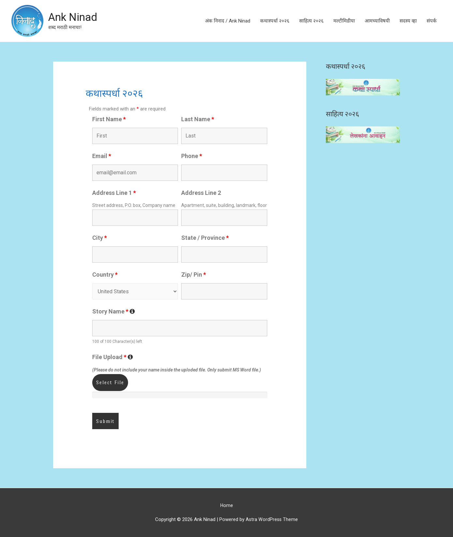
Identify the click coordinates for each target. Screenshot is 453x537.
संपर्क (432, 21)
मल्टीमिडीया (344, 21)
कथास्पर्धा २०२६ (274, 21)
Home (226, 505)
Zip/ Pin (193, 274)
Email (101, 155)
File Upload (112, 357)
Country (105, 274)
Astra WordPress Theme (272, 519)
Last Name (197, 119)
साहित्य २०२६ (311, 21)
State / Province (205, 237)
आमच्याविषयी (377, 21)
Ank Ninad (74, 17)
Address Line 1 (114, 192)
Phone (191, 155)
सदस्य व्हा (408, 21)
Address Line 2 (201, 192)
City (99, 237)
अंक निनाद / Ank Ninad (227, 21)
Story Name (113, 311)
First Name (109, 119)
